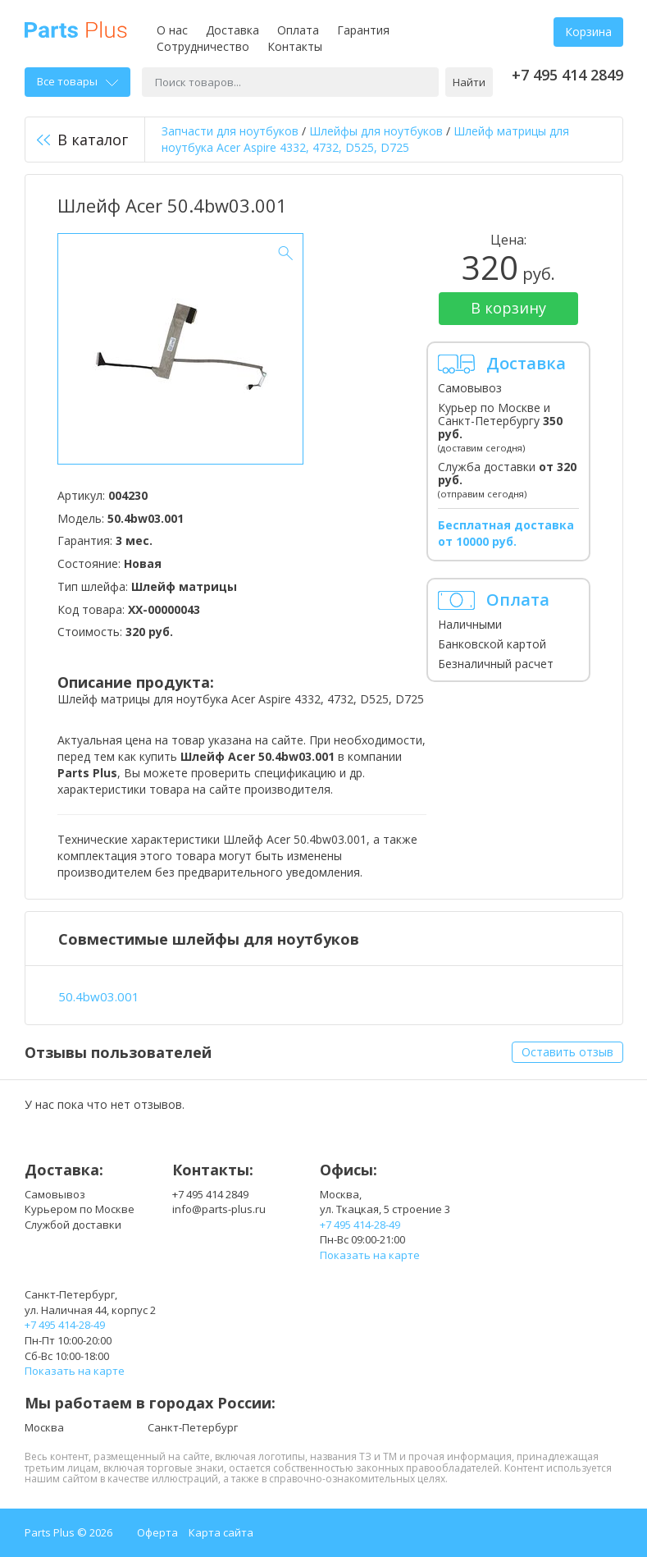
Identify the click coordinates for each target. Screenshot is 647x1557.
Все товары (77, 81)
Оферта (157, 1532)
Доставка (232, 30)
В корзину (508, 308)
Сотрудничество (203, 46)
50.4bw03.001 (98, 996)
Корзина (588, 31)
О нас (172, 30)
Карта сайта (221, 1532)
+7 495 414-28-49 (360, 1224)
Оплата (298, 30)
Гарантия (363, 30)
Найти (469, 82)
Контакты (294, 46)
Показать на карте (370, 1255)
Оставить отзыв (567, 1052)
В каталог (82, 139)
